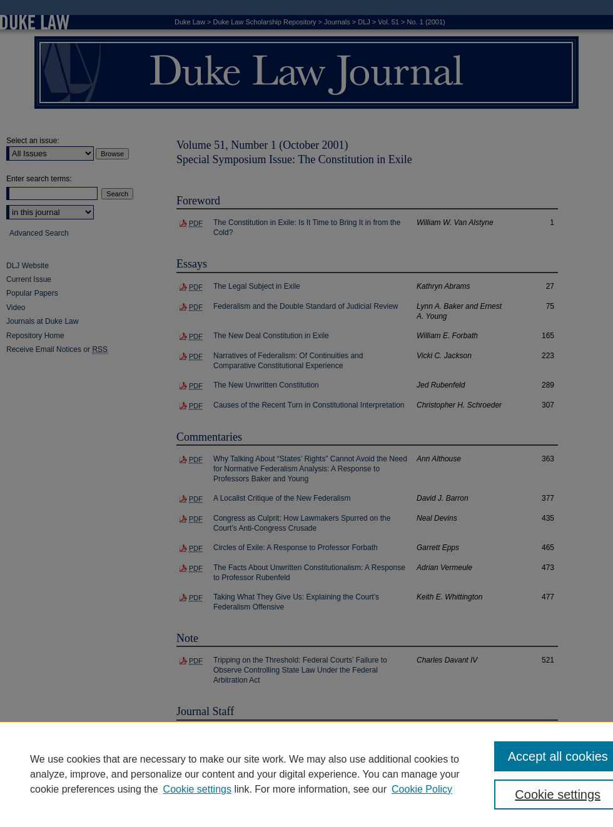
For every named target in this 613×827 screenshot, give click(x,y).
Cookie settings (197, 789)
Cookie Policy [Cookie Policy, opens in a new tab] (422, 789)
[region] (306, 774)
